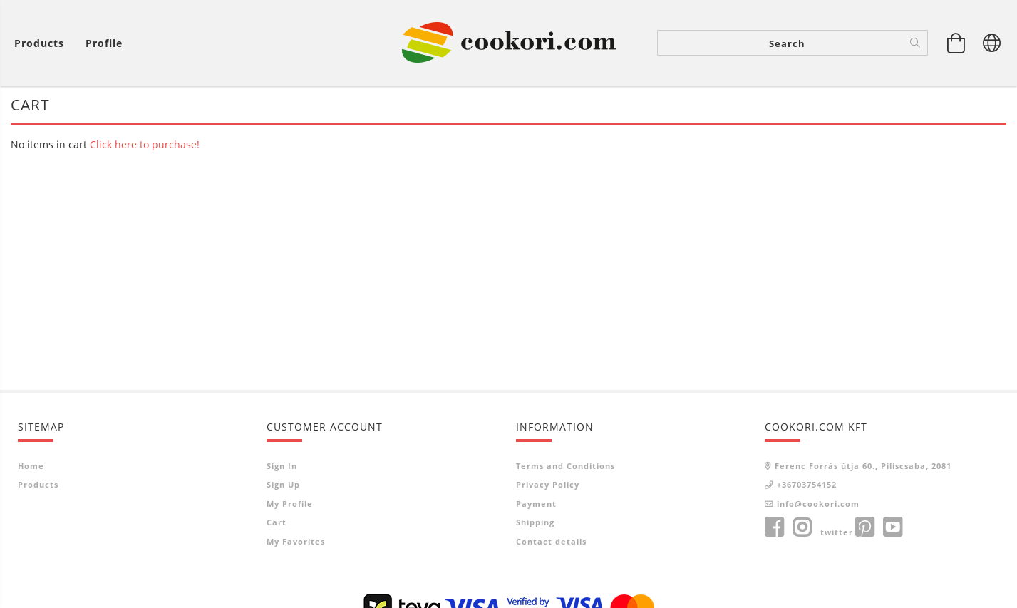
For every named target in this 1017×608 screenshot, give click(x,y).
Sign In (282, 465)
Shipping (535, 522)
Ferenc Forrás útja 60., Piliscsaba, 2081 (863, 465)
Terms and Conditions (565, 465)
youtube (892, 527)
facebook (774, 527)
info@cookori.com (818, 503)
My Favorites (296, 541)
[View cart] (43, 43)
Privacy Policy (547, 484)
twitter (836, 532)
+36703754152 (807, 484)
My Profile (290, 503)
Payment (536, 503)
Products (38, 484)
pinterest (864, 527)
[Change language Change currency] (992, 42)
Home (31, 465)
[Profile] (104, 43)
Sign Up (283, 484)
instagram (802, 527)
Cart (276, 522)
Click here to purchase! (145, 144)
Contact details (551, 541)
